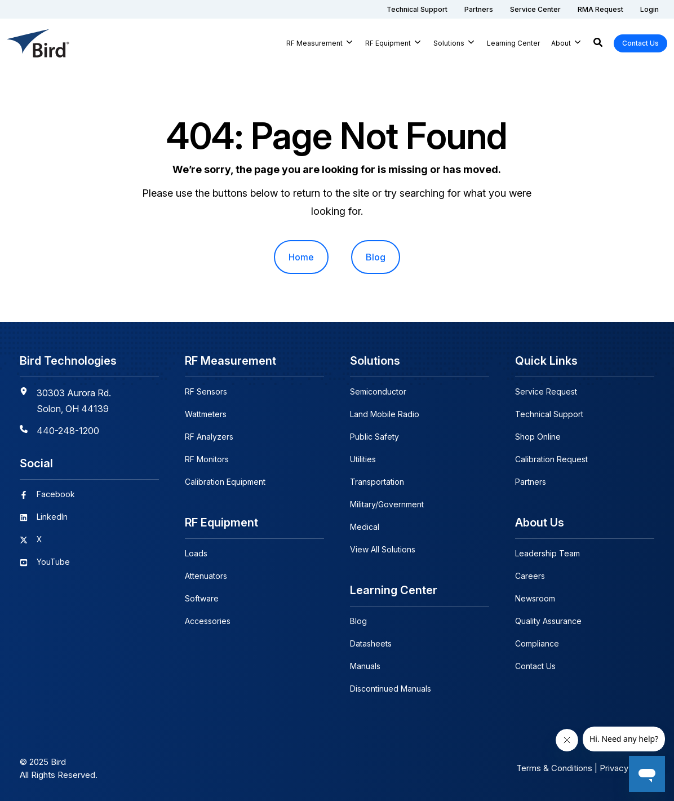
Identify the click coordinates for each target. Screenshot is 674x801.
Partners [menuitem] (530, 481)
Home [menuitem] (301, 257)
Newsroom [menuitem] (535, 598)
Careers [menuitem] (530, 576)
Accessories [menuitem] (207, 621)
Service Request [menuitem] (546, 391)
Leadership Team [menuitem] (547, 553)
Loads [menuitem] (196, 553)
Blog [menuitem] (375, 257)
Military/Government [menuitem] (387, 504)
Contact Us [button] (640, 43)
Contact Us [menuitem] (535, 666)
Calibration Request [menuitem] (551, 459)
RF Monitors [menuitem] (207, 459)
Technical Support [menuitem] (549, 414)
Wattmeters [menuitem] (206, 414)
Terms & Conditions (554, 768)
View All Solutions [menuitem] (382, 549)
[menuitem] (417, 9)
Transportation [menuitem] (377, 481)
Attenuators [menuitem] (206, 576)
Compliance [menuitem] (537, 643)
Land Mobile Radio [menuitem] (384, 414)
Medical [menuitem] (364, 527)
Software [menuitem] (202, 598)
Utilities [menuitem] (363, 459)
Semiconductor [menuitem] (378, 391)
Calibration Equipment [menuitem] (225, 481)
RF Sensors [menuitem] (206, 391)
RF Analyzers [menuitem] (209, 436)
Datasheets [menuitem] (371, 643)
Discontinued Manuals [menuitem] (390, 688)
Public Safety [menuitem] (374, 436)
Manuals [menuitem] (365, 666)
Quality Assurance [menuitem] (548, 621)
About (561, 43)
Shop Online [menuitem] (538, 436)
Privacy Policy (627, 768)
